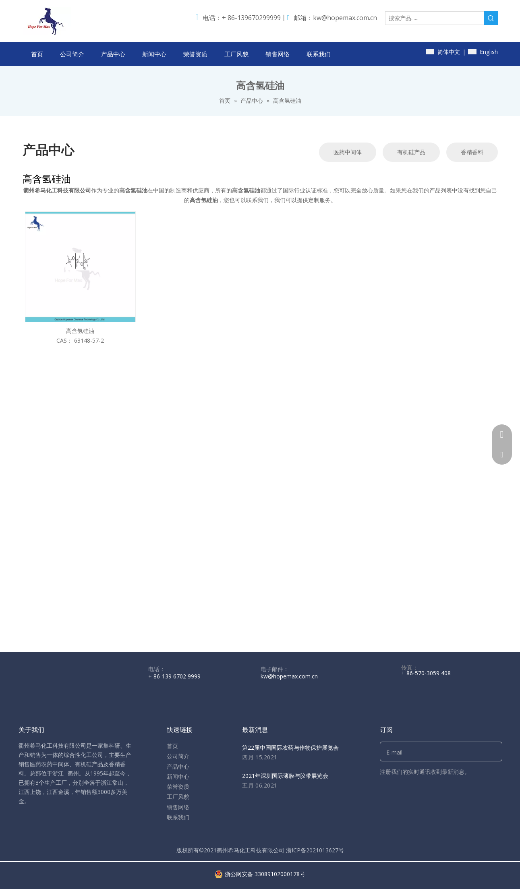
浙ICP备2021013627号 (315, 850)
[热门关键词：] (491, 18)
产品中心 (178, 766)
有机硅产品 (411, 152)
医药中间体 (348, 152)
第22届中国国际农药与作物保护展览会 (290, 747)
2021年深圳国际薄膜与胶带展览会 (285, 775)
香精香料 (472, 152)
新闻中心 (178, 776)
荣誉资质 (178, 786)
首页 (172, 746)
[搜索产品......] (434, 18)
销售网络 (178, 807)
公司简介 (178, 756)
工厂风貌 (178, 796)
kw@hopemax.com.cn (345, 17)
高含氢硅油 (80, 331)
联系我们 (178, 817)
